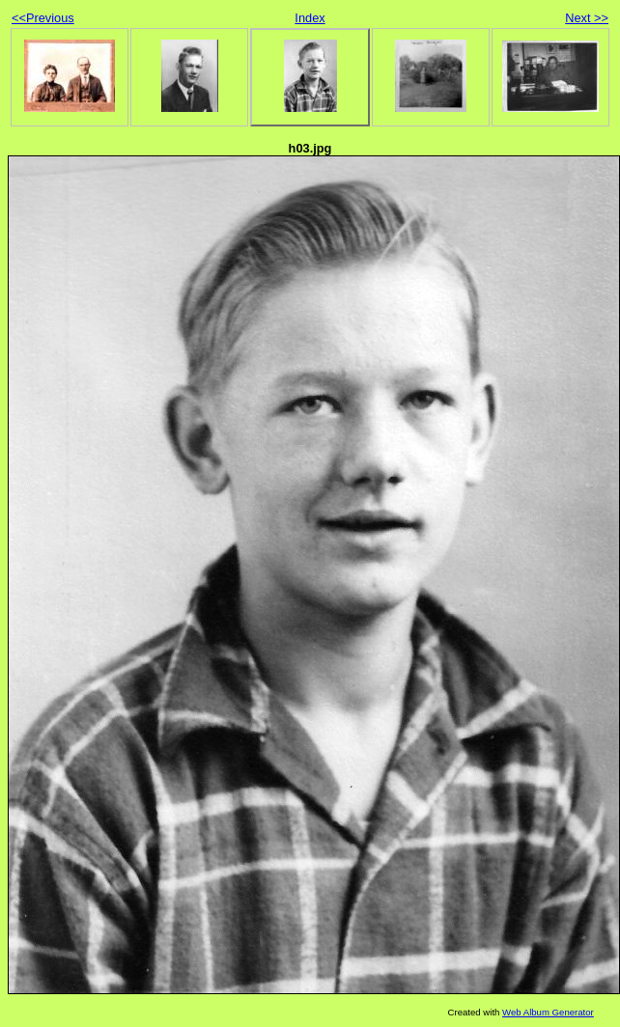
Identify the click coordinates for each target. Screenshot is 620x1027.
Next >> (586, 18)
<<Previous (43, 18)
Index (309, 18)
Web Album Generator (548, 1012)
